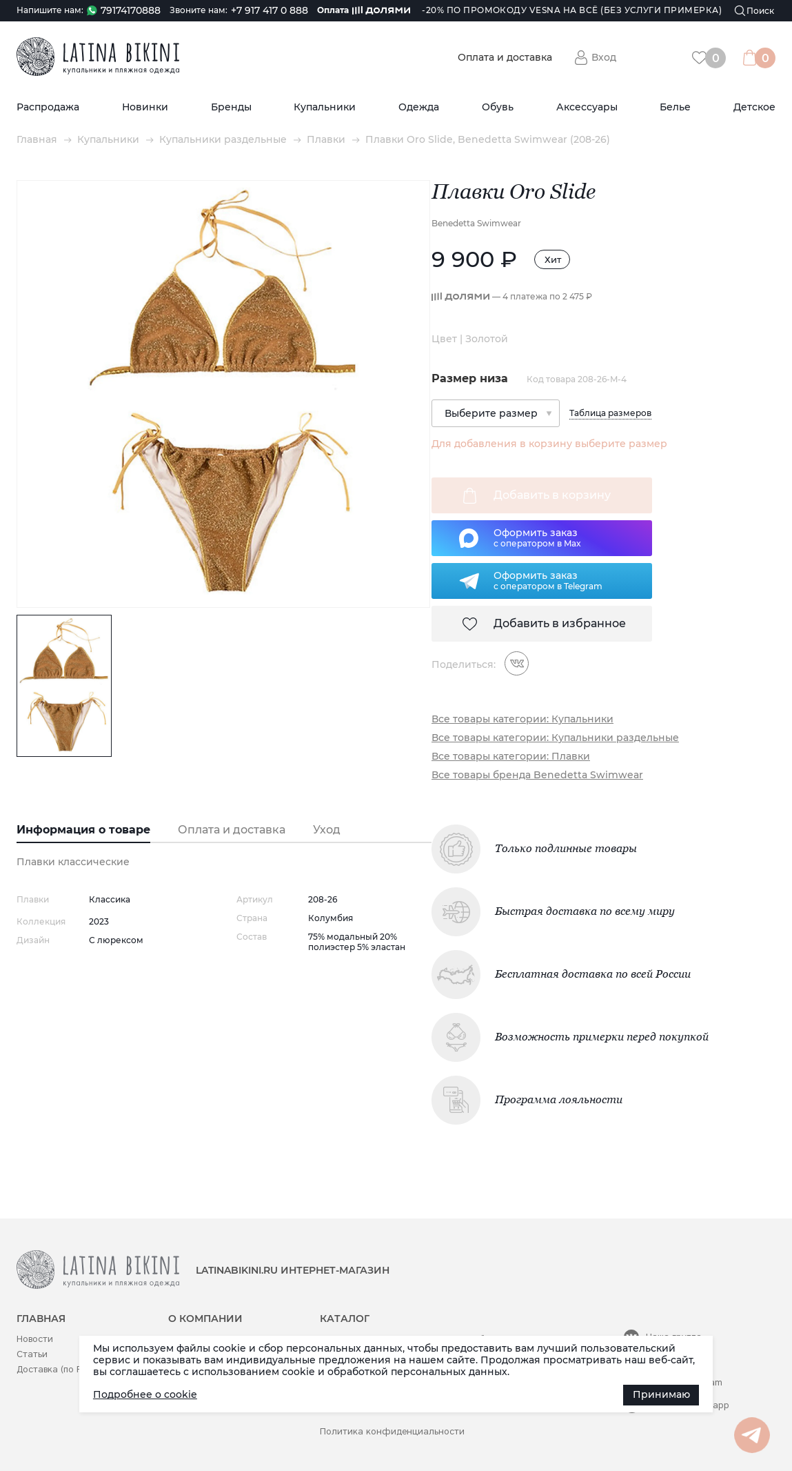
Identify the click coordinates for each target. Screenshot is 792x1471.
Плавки (326, 140)
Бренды (231, 107)
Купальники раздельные (223, 140)
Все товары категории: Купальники (522, 719)
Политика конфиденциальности (392, 1431)
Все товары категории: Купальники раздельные (555, 738)
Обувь (498, 107)
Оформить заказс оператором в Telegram (548, 580)
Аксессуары (587, 107)
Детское (754, 107)
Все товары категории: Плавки (510, 756)
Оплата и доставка (505, 57)
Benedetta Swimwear (476, 223)
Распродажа (48, 107)
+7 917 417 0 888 (269, 11)
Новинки (145, 107)
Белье (675, 107)
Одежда (418, 107)
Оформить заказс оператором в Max (537, 537)
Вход (603, 57)
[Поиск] (754, 10)
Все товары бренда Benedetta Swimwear (537, 775)
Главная (37, 140)
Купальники (325, 107)
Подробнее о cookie (145, 1394)
